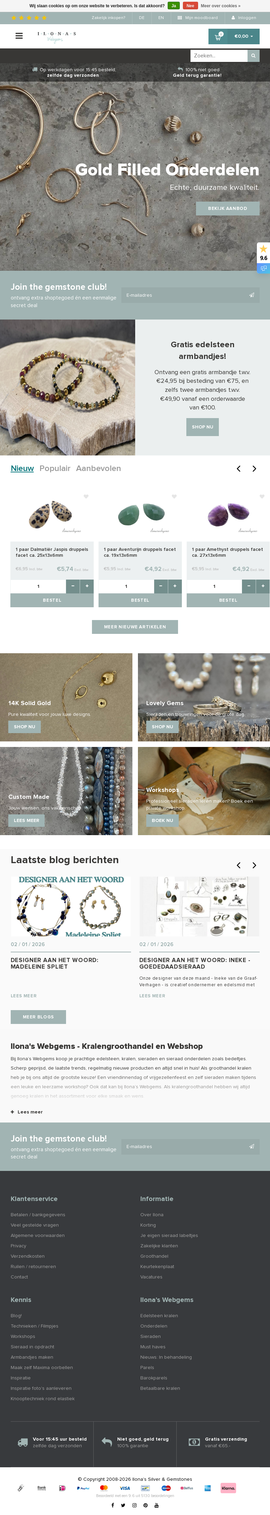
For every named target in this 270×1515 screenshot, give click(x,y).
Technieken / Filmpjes (34, 1326)
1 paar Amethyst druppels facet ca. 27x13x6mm (227, 552)
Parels (147, 1367)
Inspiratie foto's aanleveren (41, 1388)
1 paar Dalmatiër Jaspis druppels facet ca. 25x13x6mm (52, 552)
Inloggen (244, 18)
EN (161, 18)
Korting (148, 1225)
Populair (55, 468)
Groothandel (154, 1256)
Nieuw (22, 468)
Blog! (16, 1315)
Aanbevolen (98, 468)
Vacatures (151, 1277)
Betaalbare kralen (160, 1388)
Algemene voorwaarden (38, 1235)
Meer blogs (38, 1017)
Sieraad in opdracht (32, 1347)
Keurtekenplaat (157, 1266)
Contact (19, 1277)
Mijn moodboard (198, 18)
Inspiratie (21, 1378)
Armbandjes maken (32, 1357)
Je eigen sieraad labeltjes (169, 1235)
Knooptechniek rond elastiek (43, 1398)
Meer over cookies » (221, 5)
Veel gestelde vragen (35, 1225)
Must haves (153, 1347)
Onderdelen (153, 1326)
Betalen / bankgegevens (38, 1214)
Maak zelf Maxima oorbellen (42, 1367)
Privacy (18, 1246)
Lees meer (27, 1112)
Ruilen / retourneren (33, 1266)
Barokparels (153, 1378)
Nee (190, 5)
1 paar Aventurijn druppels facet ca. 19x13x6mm (140, 552)
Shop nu (202, 427)
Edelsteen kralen (159, 1315)
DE (142, 18)
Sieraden (150, 1336)
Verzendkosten (28, 1256)
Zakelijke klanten (159, 1246)
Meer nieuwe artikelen (135, 627)
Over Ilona (152, 1214)
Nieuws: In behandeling (166, 1357)
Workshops (23, 1336)
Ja (173, 5)
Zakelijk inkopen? (108, 18)
